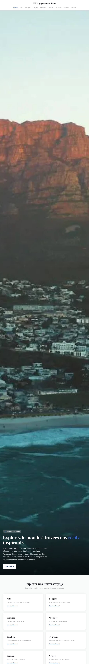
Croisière (43, 7)
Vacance (66, 7)
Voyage (73, 7)
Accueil (15, 7)
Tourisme (58, 7)
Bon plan (27, 7)
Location (50, 7)
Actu (21, 7)
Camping (35, 7)
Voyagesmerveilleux (44, 3)
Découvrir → (9, 566)
